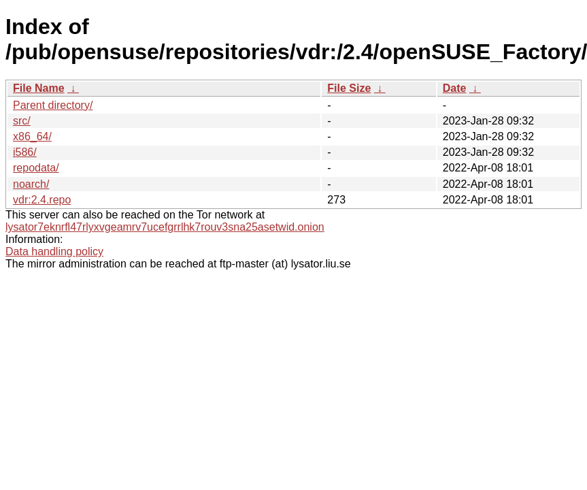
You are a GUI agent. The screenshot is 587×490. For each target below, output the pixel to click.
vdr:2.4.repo (42, 200)
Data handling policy (54, 251)
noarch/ (31, 184)
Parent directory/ (53, 105)
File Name (39, 88)
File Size (349, 88)
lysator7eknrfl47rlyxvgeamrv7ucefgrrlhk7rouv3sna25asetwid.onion (164, 227)
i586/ (25, 152)
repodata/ (36, 168)
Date (455, 88)
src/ (22, 121)
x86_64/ (32, 136)
